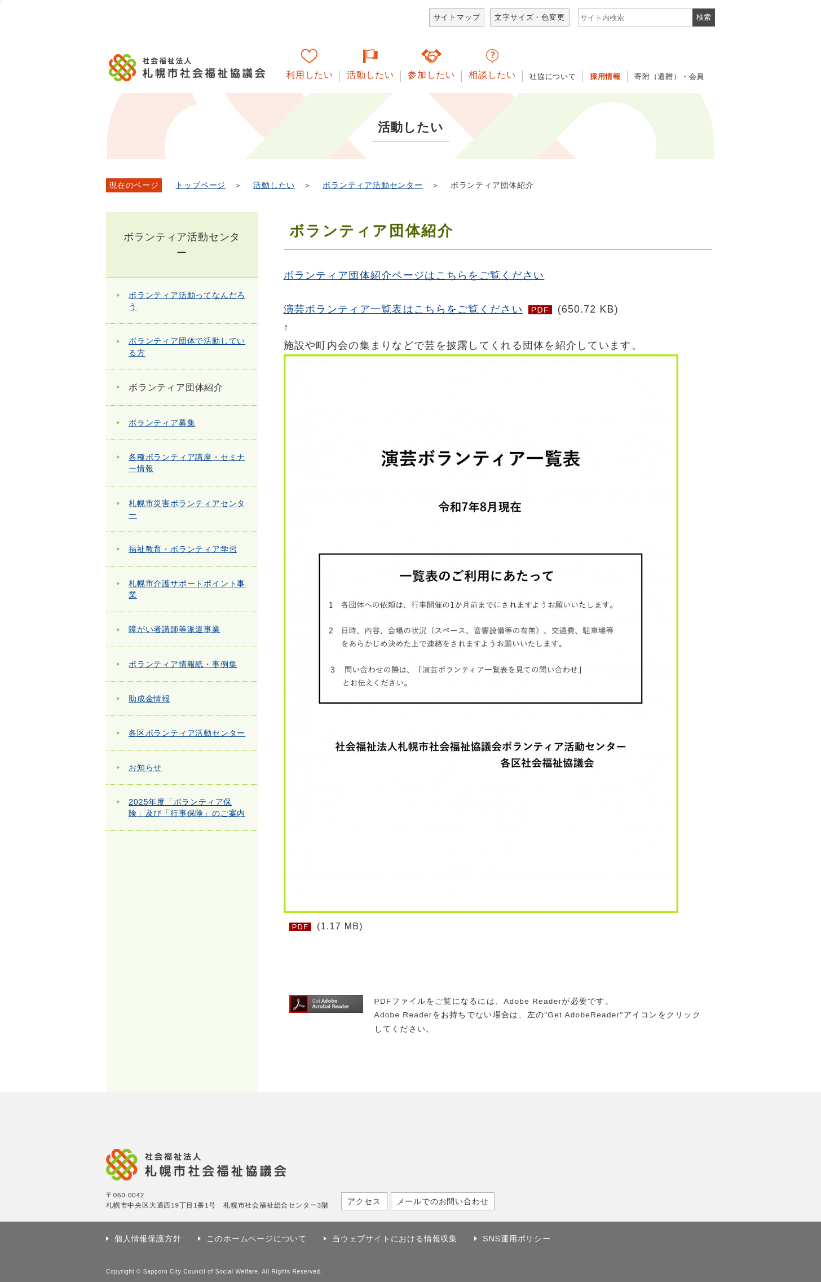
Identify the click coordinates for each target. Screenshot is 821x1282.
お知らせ (145, 767)
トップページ (200, 185)
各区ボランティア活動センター (187, 732)
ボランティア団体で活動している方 (187, 346)
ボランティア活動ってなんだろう (187, 301)
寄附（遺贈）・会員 (669, 76)
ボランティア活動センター (373, 185)
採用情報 (605, 76)
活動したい (370, 75)
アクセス (364, 1201)
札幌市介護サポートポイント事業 (187, 589)
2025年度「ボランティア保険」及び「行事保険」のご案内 (187, 807)
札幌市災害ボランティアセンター (187, 509)
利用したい (309, 75)
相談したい (492, 75)
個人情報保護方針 (147, 1238)
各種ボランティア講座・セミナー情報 (187, 463)
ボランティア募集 (162, 422)
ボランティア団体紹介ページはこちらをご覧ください (414, 275)
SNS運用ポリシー (517, 1238)
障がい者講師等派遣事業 (174, 629)
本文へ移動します (0, 1)
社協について (552, 76)
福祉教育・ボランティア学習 (183, 549)
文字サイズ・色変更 (529, 17)
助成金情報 (149, 698)
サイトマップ (457, 17)
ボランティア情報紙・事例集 (183, 664)
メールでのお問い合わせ (443, 1201)
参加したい (431, 75)
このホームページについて (256, 1238)
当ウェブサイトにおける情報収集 (394, 1238)
